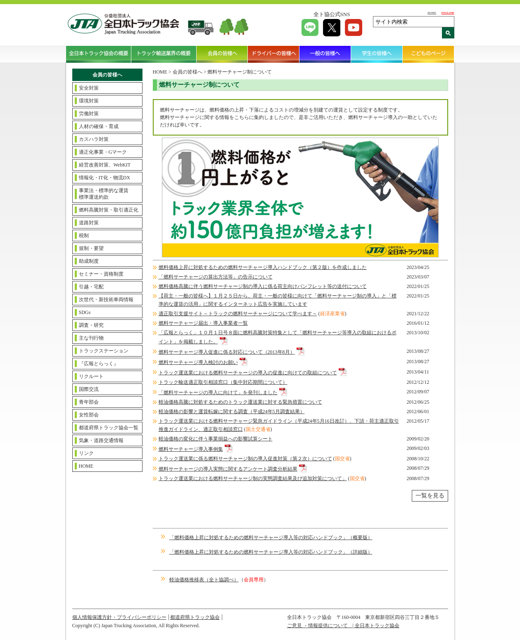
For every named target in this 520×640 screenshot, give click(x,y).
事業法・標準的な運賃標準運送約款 (103, 194)
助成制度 (89, 261)
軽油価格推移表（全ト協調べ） (204, 580)
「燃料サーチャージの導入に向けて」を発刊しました (218, 392)
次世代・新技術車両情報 (106, 299)
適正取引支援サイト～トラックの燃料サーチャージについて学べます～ (238, 313)
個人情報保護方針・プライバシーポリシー (119, 617)
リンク (86, 453)
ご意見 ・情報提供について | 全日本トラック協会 (343, 625)
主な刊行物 (91, 338)
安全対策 (89, 88)
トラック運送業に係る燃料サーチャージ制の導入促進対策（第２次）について (245, 459)
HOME (431, 12)
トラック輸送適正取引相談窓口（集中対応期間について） (223, 382)
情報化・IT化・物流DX (105, 178)
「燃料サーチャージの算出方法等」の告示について (216, 277)
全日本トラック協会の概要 (98, 54)
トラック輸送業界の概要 (164, 54)
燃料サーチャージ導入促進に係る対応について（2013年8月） (227, 352)
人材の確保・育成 (99, 126)
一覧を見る (430, 495)
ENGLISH (448, 12)
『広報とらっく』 (99, 363)
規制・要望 (91, 248)
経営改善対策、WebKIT (105, 165)
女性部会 (89, 415)
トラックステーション (103, 351)
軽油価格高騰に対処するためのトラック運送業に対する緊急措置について (240, 402)
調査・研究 (91, 325)
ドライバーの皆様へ (273, 54)
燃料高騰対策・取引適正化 (108, 210)
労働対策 (89, 114)
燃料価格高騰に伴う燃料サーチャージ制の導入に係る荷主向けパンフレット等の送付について (263, 286)
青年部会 (89, 402)
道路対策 (89, 223)
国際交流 (89, 389)
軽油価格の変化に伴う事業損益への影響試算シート (216, 439)
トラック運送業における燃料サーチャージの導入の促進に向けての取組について (248, 373)
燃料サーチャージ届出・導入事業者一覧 (203, 323)
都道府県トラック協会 (195, 617)
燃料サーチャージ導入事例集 (191, 449)
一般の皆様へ (325, 54)
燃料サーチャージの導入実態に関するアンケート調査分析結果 (228, 469)
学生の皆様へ (377, 54)
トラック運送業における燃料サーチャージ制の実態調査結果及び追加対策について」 (253, 478)
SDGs (85, 312)
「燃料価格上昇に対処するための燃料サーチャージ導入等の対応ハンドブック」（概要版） (271, 537)
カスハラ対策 (94, 139)
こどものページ (428, 54)
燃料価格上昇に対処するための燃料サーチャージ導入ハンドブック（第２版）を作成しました (263, 267)
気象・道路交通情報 (101, 440)
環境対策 (89, 101)
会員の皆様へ (222, 54)
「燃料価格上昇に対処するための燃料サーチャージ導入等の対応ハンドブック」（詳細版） (271, 552)
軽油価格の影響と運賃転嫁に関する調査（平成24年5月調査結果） (232, 411)
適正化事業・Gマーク (103, 152)
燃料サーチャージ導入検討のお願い (198, 362)
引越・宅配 (91, 287)
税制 (84, 235)
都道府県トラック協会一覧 (108, 428)
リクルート (91, 376)
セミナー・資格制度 (101, 274)
